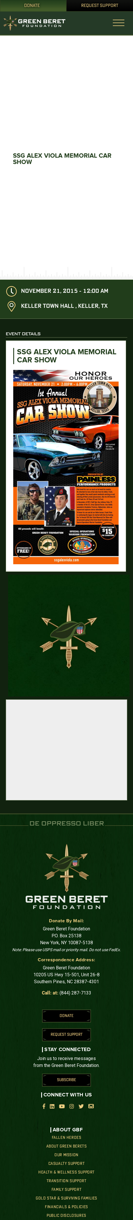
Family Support (66, 1190)
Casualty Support (66, 1164)
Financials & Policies (66, 1207)
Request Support (99, 5)
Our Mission (66, 1155)
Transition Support (67, 1181)
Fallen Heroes (66, 1138)
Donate (32, 5)
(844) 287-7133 (75, 993)
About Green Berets (66, 1146)
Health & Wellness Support (66, 1172)
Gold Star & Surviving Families (66, 1198)
